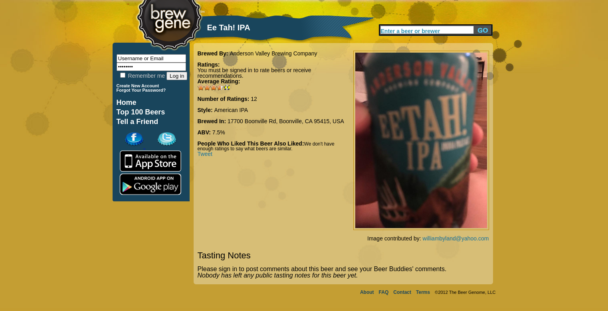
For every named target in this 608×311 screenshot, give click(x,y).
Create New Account (138, 85)
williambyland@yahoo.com (456, 238)
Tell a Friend (137, 122)
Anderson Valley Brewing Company (273, 53)
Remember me (142, 76)
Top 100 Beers (141, 112)
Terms (423, 292)
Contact (402, 292)
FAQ (384, 292)
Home (127, 102)
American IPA (231, 110)
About (367, 292)
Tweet (205, 154)
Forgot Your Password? (141, 90)
